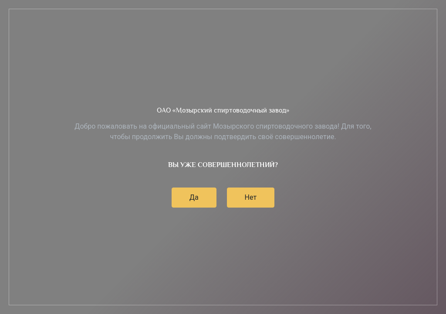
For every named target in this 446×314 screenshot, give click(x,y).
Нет (251, 197)
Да (194, 197)
